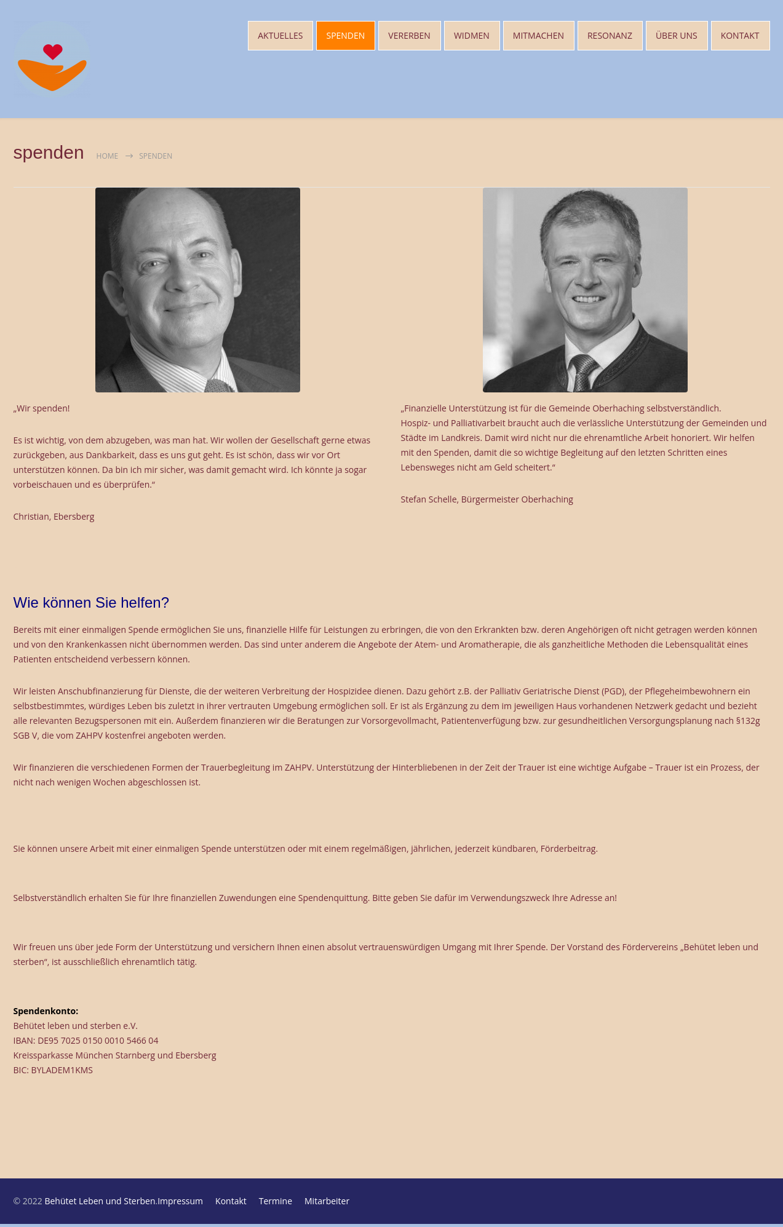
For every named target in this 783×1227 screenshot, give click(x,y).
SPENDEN (345, 36)
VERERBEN (409, 36)
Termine (275, 1204)
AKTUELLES (280, 36)
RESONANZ (609, 36)
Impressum (180, 1204)
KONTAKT (740, 36)
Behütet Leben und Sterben (99, 1204)
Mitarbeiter (326, 1204)
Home (108, 159)
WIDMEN (472, 36)
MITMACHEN (538, 36)
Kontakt (231, 1204)
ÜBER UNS (677, 36)
